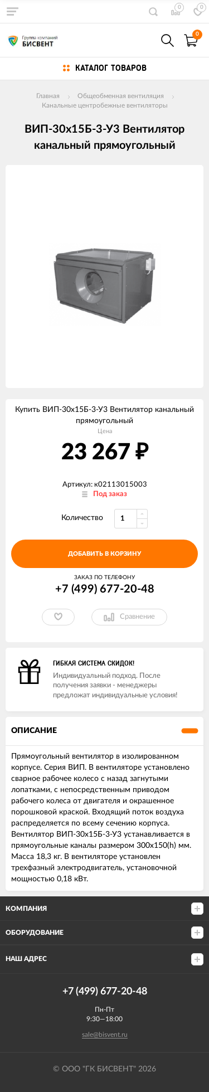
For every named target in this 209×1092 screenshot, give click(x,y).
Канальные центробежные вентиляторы (105, 105)
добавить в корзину (104, 554)
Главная (48, 96)
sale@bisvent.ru (105, 1034)
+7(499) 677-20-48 (143, 40)
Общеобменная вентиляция (120, 96)
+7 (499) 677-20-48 (104, 589)
